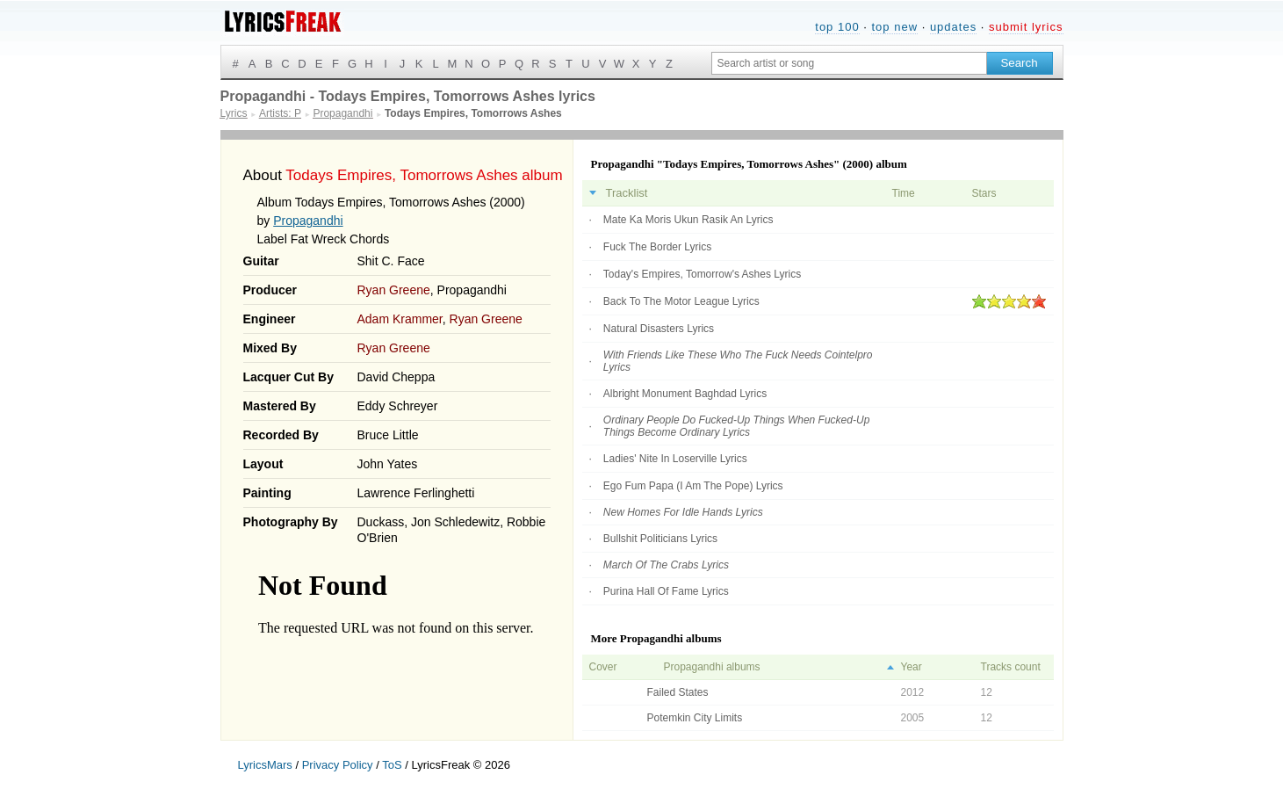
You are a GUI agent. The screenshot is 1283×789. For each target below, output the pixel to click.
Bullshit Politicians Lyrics (660, 538)
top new (894, 26)
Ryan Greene (393, 290)
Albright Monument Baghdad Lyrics (685, 393)
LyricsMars (265, 764)
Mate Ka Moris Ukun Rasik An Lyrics (688, 220)
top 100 (837, 26)
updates (953, 26)
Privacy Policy (337, 764)
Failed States (678, 692)
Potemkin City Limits (695, 718)
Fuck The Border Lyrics (657, 247)
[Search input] (849, 63)
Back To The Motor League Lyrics (681, 301)
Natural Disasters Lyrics (658, 328)
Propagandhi (307, 221)
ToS (391, 764)
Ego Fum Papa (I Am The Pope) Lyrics (693, 486)
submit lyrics (1026, 26)
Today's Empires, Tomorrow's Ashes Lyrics (702, 274)
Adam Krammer (400, 319)
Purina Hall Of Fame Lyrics (666, 591)
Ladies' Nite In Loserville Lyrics (675, 458)
